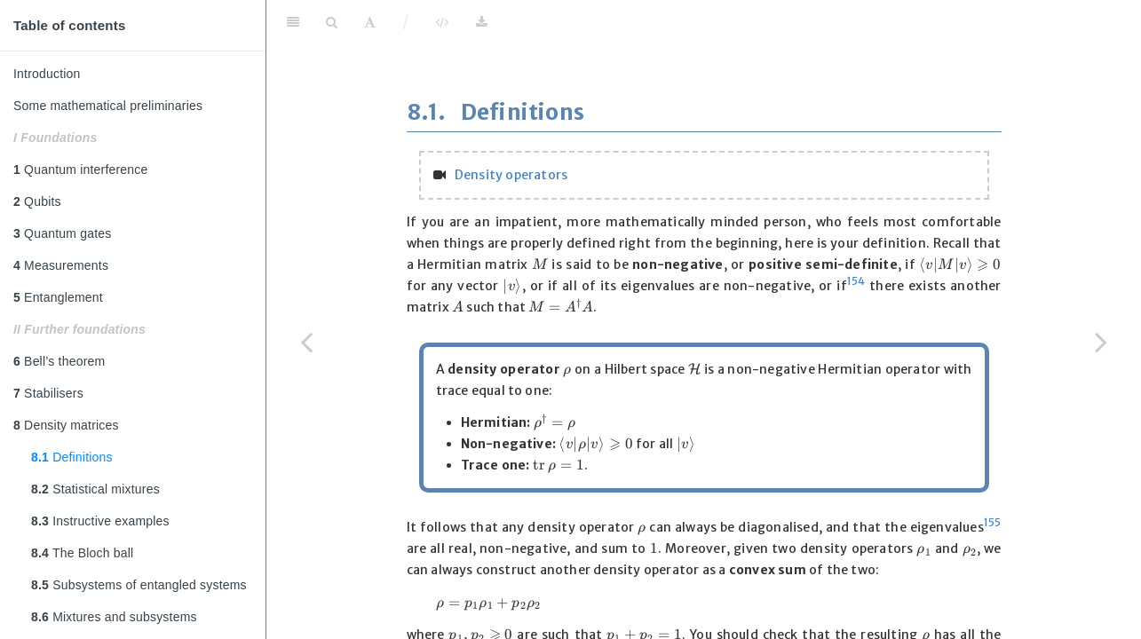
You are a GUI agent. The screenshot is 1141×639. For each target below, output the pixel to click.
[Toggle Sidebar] (293, 22)
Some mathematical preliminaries (107, 106)
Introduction (47, 74)
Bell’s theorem (59, 361)
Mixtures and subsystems (114, 617)
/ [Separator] (406, 22)
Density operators (511, 175)
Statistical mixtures (95, 489)
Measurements (60, 265)
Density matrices (66, 425)
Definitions (72, 457)
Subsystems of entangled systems (139, 585)
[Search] (332, 22)
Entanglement (58, 297)
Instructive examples (100, 521)
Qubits (37, 201)
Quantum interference (80, 169)
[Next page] (1101, 341)
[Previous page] (306, 341)
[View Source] (442, 22)
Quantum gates (62, 233)
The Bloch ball (82, 553)
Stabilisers (48, 393)
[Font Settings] (370, 22)
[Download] (482, 22)
